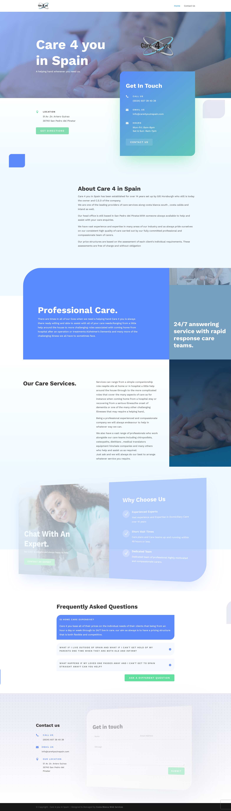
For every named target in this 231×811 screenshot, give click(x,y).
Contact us (139, 142)
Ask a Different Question (149, 677)
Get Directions (52, 130)
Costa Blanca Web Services (109, 807)
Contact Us (189, 6)
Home (177, 6)
